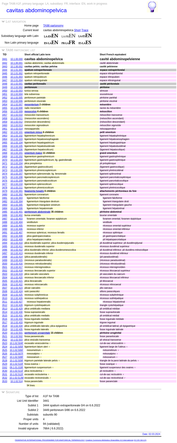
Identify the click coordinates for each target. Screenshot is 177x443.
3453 (4, 101)
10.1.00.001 (16, 63)
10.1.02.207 (16, 173)
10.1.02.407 (16, 232)
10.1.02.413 (16, 253)
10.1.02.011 (16, 118)
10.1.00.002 (16, 66)
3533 (4, 381)
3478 (4, 187)
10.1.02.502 (16, 336)
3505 (4, 281)
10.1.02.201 (16, 153)
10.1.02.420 (16, 277)
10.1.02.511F (16, 371)
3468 (4, 153)
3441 (4, 59)
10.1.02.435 (16, 329)
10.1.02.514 (16, 381)
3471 (4, 163)
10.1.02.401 (16, 212)
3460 (4, 125)
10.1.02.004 (16, 94)
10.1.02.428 (16, 305)
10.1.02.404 (16, 222)
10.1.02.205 (16, 167)
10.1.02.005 (16, 97)
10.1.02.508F (16, 357)
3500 (4, 263)
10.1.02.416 (16, 263)
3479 (4, 191)
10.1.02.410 (16, 243)
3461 (4, 129)
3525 (4, 350)
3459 (4, 122)
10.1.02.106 (16, 149)
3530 (4, 371)
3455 (4, 108)
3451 (4, 94)
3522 (4, 340)
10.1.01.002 (16, 73)
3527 (4, 357)
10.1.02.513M (16, 378)
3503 (4, 274)
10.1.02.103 (16, 139)
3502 (4, 270)
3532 (4, 378)
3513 (4, 308)
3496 (4, 250)
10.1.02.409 (16, 239)
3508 (4, 291)
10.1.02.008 (16, 108)
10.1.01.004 (16, 80)
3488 (4, 222)
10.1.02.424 (16, 291)
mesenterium (31, 104)
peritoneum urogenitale (37, 333)
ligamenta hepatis (34, 191)
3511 (4, 301)
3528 (4, 360)
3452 (4, 97)
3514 (4, 312)
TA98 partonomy (53, 25)
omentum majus (33, 153)
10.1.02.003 (16, 90)
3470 (4, 160)
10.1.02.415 (16, 260)
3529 (4, 364)
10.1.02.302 (16, 194)
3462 (4, 132)
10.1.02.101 (16, 132)
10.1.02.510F (16, 364)
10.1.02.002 (16, 87)
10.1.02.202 (16, 156)
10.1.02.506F (16, 350)
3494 (4, 243)
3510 (4, 298)
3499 (4, 260)
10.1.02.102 (16, 135)
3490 (4, 229)
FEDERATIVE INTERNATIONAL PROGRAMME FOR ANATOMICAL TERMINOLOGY (50, 440)
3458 (4, 118)
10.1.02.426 (16, 298)
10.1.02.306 (16, 208)
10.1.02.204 (16, 163)
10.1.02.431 (16, 315)
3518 (4, 326)
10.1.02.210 (16, 184)
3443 (4, 66)
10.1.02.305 (16, 205)
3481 (4, 198)
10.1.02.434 (16, 326)
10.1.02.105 (16, 146)
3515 (4, 315)
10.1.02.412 (16, 250)
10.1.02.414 (16, 257)
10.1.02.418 (16, 270)
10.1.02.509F (16, 360)
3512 (4, 305)
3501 (4, 267)
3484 (4, 208)
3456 (4, 111)
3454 (4, 104)
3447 (4, 80)
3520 (4, 333)
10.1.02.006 (16, 101)
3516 (4, 319)
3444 (4, 70)
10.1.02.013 (16, 125)
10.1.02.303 (16, 198)
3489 (4, 225)
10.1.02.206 (16, 170)
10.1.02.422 (16, 284)
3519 (4, 329)
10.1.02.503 (16, 340)
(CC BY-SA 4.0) (140, 440)
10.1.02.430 (16, 312)
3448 (4, 84)
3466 (4, 146)
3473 (4, 170)
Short (77, 30)
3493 (4, 239)
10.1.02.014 (16, 129)
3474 (4, 173)
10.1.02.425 (16, 295)
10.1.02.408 (16, 236)
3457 (4, 115)
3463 (4, 135)
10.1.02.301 (16, 191)
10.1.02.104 (16, 142)
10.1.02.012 (16, 122)
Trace (84, 30)
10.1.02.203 (16, 160)
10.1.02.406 (16, 229)
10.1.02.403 (16, 218)
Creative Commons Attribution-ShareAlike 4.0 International (109, 440)
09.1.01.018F (16, 367)
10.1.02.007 (16, 104)
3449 (4, 87)
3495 (4, 246)
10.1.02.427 (16, 301)
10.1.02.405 (16, 225)
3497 (4, 253)
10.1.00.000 (16, 59)
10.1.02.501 (16, 333)
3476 (4, 180)
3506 (4, 284)
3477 (4, 184)
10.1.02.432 (16, 319)
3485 (4, 212)
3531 (4, 374)
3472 (4, 167)
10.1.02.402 (16, 215)
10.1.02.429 (16, 308)
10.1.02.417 (16, 267)
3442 (4, 63)
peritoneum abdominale (37, 212)
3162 (4, 367)
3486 (4, 215)
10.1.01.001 (16, 70)
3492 (4, 236)
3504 (4, 277)
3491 (4, 232)
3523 (4, 343)
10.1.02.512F (16, 374)
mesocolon (30, 111)
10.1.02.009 (16, 111)
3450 (4, 90)
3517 (4, 322)
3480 (4, 194)
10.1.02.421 (16, 281)
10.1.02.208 (16, 177)
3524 (4, 346)
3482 (4, 201)
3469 (4, 156)
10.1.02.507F (16, 353)
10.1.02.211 (16, 187)
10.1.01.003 (16, 77)
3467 (4, 149)
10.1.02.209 (16, 180)
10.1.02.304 (16, 201)
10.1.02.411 (16, 246)
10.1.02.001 (16, 84)
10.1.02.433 (16, 322)
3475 (4, 177)
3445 (4, 73)
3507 (4, 288)
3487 (4, 218)
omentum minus (33, 132)
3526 (4, 353)
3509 (4, 295)
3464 (4, 139)
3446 (4, 77)
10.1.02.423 (16, 288)
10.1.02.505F (16, 346)
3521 (4, 336)
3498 (4, 257)
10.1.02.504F (16, 343)
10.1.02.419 (16, 274)
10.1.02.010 (16, 115)
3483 (4, 205)
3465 (4, 142)
